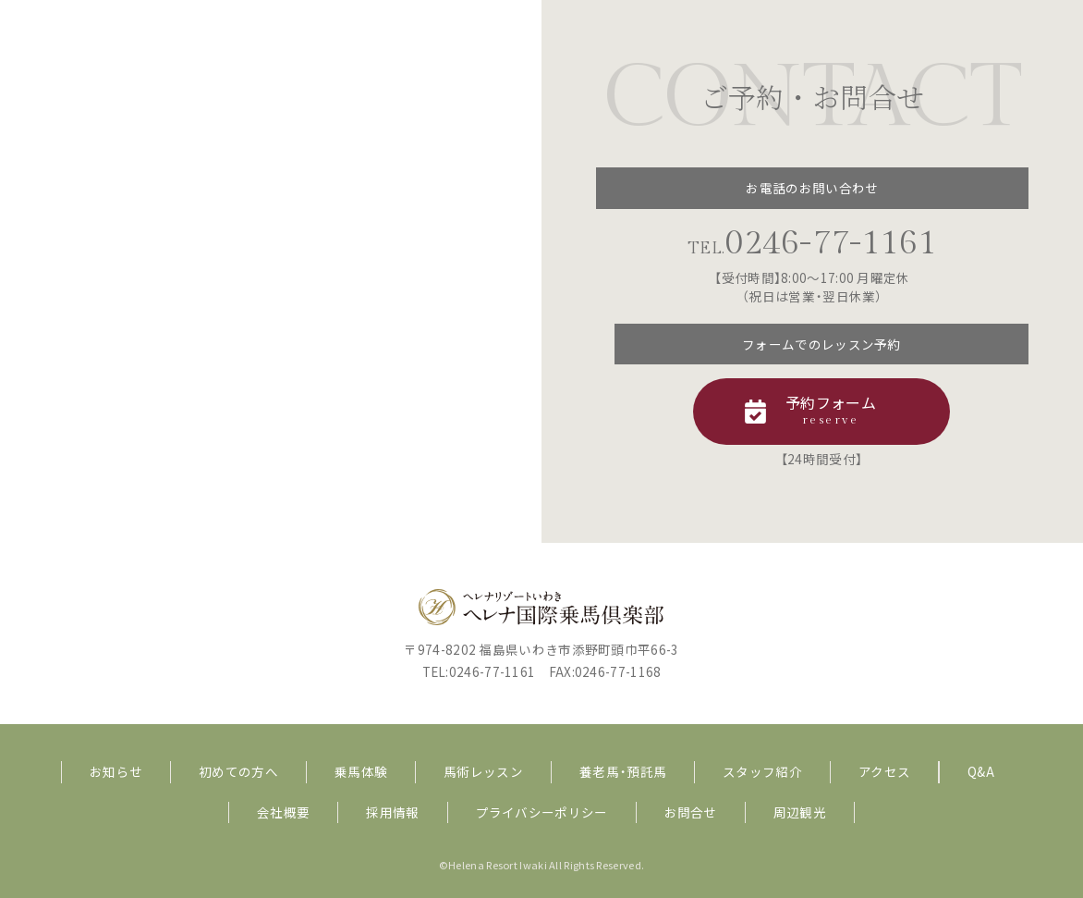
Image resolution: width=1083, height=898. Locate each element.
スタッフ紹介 (762, 771)
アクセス (884, 771)
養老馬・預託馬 (622, 771)
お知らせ (116, 771)
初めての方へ (238, 771)
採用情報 (392, 812)
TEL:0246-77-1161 (479, 671)
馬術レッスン (483, 771)
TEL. (812, 248)
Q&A (980, 771)
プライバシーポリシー (542, 812)
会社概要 (283, 812)
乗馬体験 (361, 771)
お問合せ (690, 812)
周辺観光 (799, 812)
